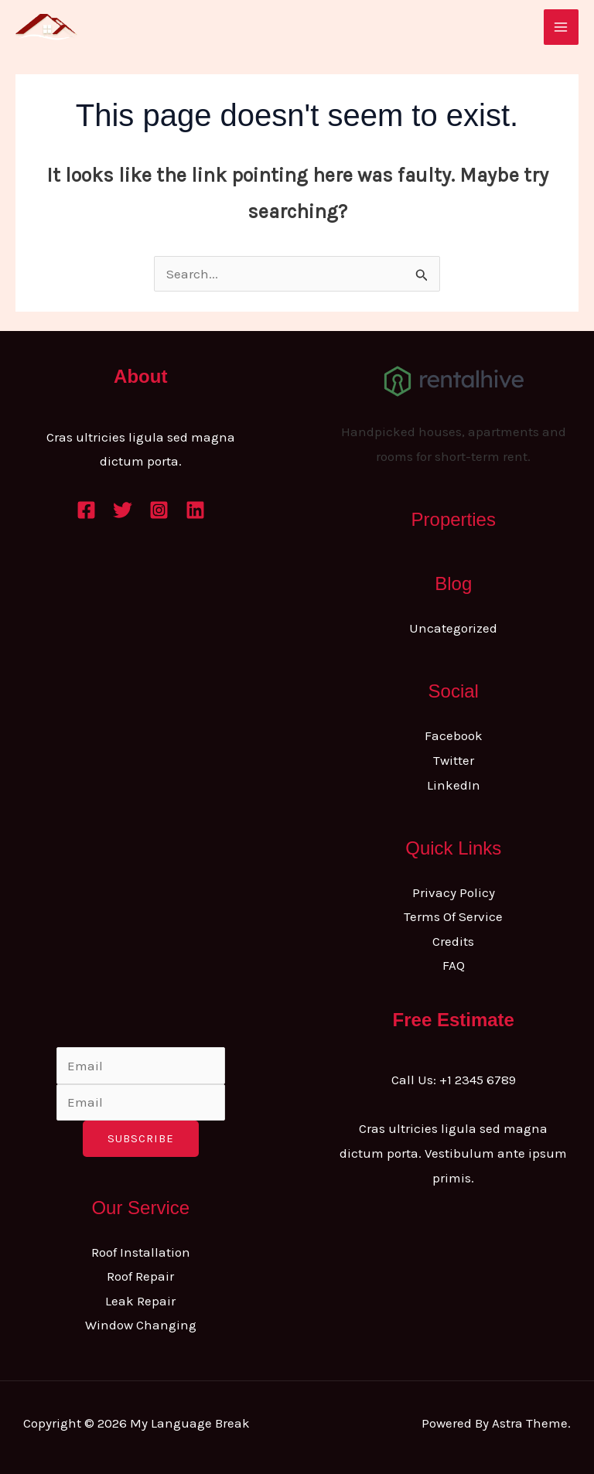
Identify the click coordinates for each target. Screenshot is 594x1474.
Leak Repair (140, 1301)
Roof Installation (140, 1252)
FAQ (453, 965)
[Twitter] (122, 510)
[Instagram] (159, 510)
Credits (453, 941)
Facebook (454, 735)
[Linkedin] (195, 510)
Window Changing (140, 1324)
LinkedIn (453, 785)
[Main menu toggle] (561, 27)
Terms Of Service (453, 916)
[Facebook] (86, 510)
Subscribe (141, 1138)
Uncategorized (453, 628)
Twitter (453, 760)
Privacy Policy (453, 892)
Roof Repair (140, 1276)
